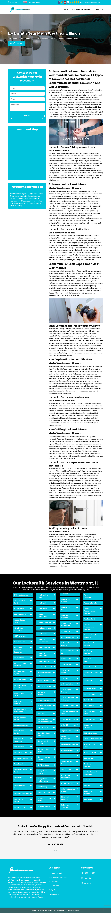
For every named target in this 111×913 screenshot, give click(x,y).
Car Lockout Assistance (18, 740)
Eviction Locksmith (44, 700)
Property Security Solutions (90, 636)
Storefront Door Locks (89, 746)
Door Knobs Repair (44, 622)
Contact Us (99, 9)
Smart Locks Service (91, 739)
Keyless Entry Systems (65, 644)
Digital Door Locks (20, 807)
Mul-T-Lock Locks (67, 783)
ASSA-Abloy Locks (20, 636)
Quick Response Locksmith (90, 652)
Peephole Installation (91, 603)
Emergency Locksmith (41, 693)
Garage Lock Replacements (42, 780)
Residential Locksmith (88, 682)
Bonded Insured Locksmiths (20, 686)
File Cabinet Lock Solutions (43, 734)
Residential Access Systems (91, 674)
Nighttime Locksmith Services (68, 790)
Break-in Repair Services (20, 694)
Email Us (87, 878)
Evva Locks (41, 714)
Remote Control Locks (89, 660)
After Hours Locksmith (18, 629)
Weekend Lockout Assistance (90, 773)
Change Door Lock (20, 752)
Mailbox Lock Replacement (65, 738)
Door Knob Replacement (42, 616)
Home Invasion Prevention (66, 601)
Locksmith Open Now (68, 725)
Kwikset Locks (66, 659)
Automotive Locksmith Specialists (18, 650)
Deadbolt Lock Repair (19, 800)
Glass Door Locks (43, 792)
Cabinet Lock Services (19, 732)
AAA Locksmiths (20, 614)
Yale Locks (88, 799)
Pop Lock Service (90, 619)
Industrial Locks (66, 631)
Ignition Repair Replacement (66, 625)
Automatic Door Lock (21, 642)
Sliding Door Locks (90, 733)
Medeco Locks (66, 756)
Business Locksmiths (21, 725)
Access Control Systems (19, 621)
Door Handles (42, 603)
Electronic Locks (43, 681)
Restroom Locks (90, 688)
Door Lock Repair (43, 647)
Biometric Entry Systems (19, 673)
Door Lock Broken (43, 634)
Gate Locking (42, 787)
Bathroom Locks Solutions (20, 665)
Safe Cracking (89, 700)
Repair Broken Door (91, 667)
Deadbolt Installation (21, 794)
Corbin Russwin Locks (19, 787)
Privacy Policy (54, 894)
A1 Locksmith (19, 609)
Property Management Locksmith (89, 627)
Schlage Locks (89, 719)
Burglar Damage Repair (20, 718)
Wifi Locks (87, 786)
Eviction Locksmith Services (44, 707)
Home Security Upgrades (66, 617)
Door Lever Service (44, 628)
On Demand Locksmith (65, 806)
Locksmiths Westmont (55, 910)
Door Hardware (42, 609)
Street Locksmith (90, 752)
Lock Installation (67, 684)
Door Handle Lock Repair (43, 596)
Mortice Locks (66, 770)
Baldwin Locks (19, 658)
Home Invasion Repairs (66, 609)
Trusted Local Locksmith (89, 765)
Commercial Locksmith (18, 779)
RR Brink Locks (89, 694)
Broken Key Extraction (18, 702)
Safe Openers (89, 706)
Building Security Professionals (20, 710)
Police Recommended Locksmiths (89, 611)
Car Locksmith (19, 747)
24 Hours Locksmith (21, 595)
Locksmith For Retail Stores (68, 712)
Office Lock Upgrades (65, 798)
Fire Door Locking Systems (43, 758)
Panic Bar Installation (88, 596)
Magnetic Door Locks (68, 731)
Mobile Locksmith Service (67, 763)
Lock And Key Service (65, 671)
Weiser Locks (89, 780)
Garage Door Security (42, 772)
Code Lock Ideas (20, 764)
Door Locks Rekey (43, 661)
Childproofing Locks (21, 758)
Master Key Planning (68, 744)
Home (66, 9)
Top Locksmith (89, 758)
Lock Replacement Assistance (67, 699)
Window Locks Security (89, 792)
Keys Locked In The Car (68, 652)
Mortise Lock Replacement (65, 776)
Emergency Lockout (44, 686)
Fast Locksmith (42, 727)
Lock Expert (65, 678)
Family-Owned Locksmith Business (44, 721)
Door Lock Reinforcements (43, 641)
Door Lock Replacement (42, 654)
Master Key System (67, 750)
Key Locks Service (67, 637)
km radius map (27, 155)
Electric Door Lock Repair (44, 674)
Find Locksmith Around (42, 742)
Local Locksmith (67, 664)
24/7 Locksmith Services (19, 602)
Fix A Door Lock (43, 765)
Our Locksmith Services (81, 9)
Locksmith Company (68, 706)
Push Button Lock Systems (90, 644)
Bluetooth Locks (20, 679)
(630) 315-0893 (16, 43)
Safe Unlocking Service (89, 712)
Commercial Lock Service (20, 771)
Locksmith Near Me (68, 719)
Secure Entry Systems (88, 726)
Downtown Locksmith (45, 667)
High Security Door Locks (44, 799)
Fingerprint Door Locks (43, 750)
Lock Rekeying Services (66, 691)
